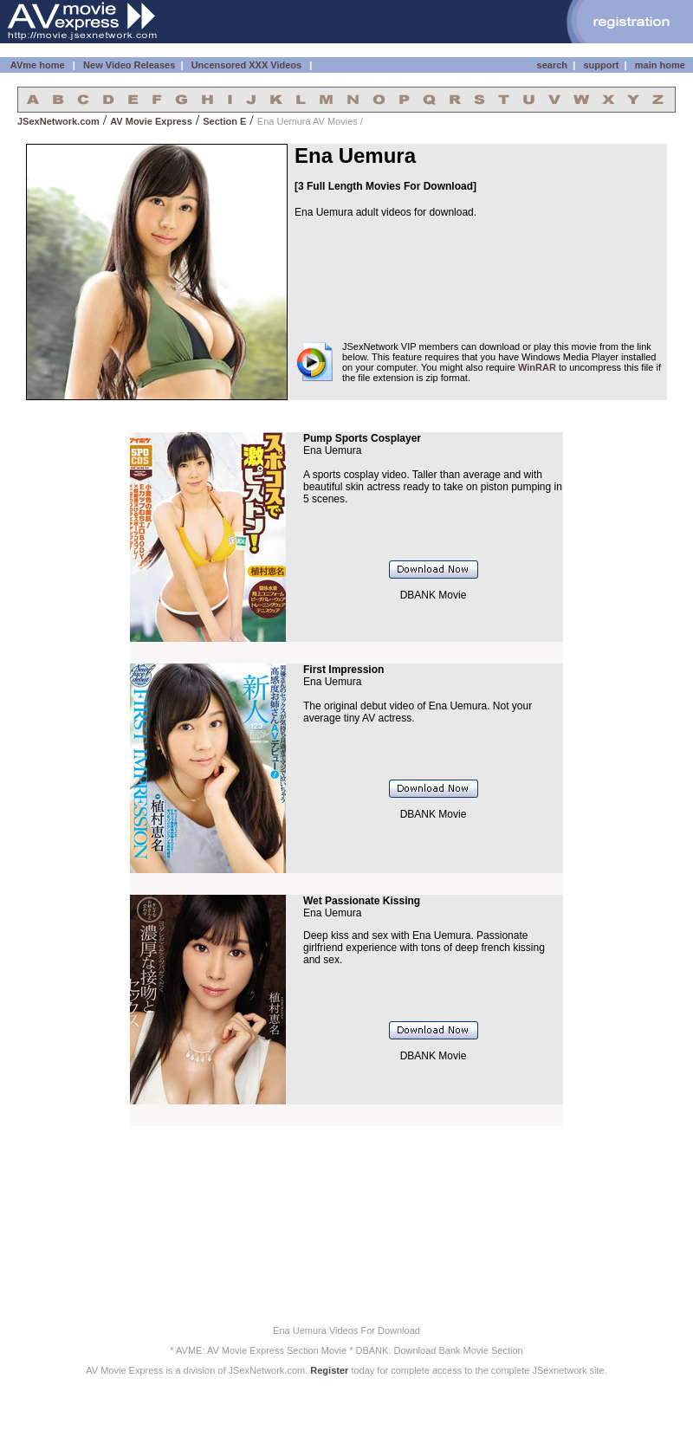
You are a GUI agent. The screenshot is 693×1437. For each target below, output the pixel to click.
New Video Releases (129, 65)
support (601, 65)
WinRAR (537, 367)
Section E (224, 121)
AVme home (36, 65)
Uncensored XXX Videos (248, 65)
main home (660, 65)
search (552, 65)
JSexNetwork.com (58, 121)
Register (329, 1370)
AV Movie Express (151, 121)
